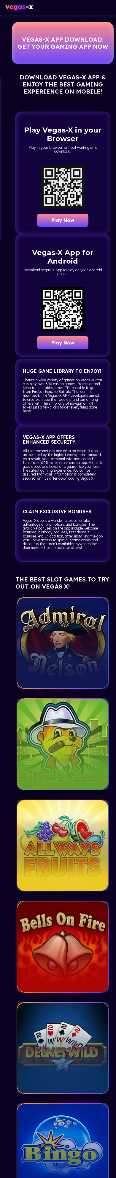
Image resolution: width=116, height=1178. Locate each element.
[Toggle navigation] (105, 7)
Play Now (62, 220)
